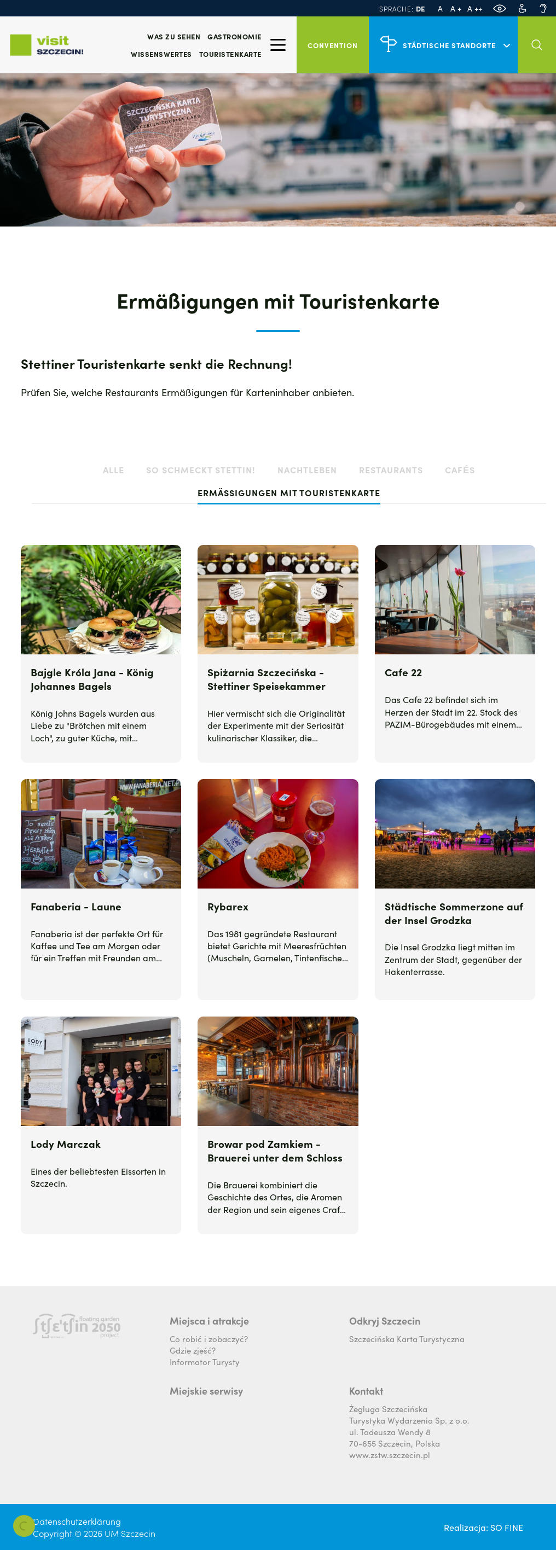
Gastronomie (234, 36)
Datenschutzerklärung (77, 1521)
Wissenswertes (161, 54)
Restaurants (391, 469)
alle (113, 469)
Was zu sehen (173, 36)
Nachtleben (307, 469)
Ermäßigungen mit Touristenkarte (289, 492)
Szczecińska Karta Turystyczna (407, 1338)
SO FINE (506, 1527)
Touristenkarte (230, 54)
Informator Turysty (205, 1361)
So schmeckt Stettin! (201, 469)
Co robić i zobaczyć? (209, 1338)
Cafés (460, 469)
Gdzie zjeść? (193, 1350)
